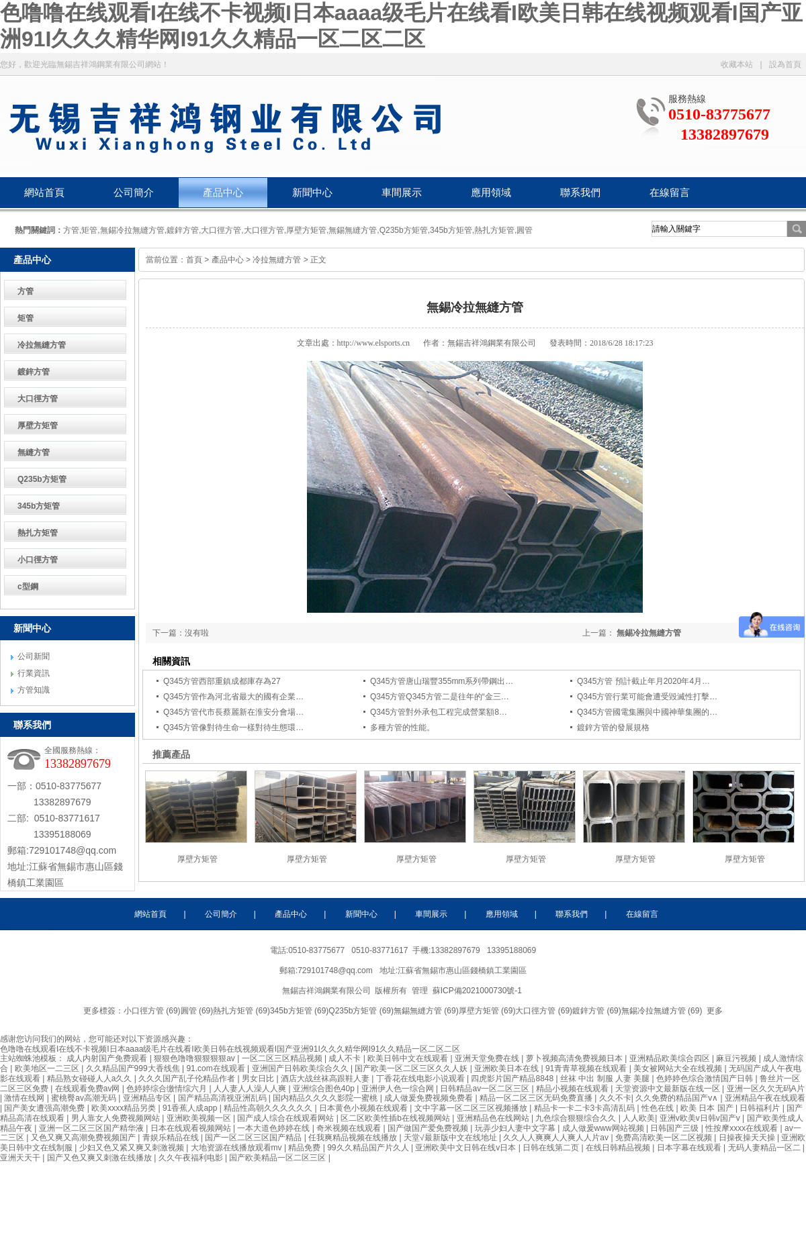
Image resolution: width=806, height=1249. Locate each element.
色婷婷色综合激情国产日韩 (705, 1078)
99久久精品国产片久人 (369, 1147)
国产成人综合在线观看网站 (286, 1118)
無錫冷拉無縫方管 (649, 633)
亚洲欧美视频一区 (200, 1118)
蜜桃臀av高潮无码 (84, 1098)
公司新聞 (33, 656)
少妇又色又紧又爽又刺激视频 (132, 1147)
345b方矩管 (38, 506)
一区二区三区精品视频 (283, 1058)
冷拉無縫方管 (41, 345)
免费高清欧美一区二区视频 (664, 1137)
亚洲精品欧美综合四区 (670, 1058)
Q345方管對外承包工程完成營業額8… (438, 712)
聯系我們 (580, 192)
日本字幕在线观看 (690, 1147)
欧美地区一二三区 (48, 1068)
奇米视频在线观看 (349, 1128)
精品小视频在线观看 (573, 1088)
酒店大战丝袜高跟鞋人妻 (326, 1078)
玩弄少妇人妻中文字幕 (516, 1128)
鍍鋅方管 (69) (596, 1010)
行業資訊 (33, 673)
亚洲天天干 (21, 1157)
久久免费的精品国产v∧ (677, 1098)
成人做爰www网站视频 (604, 1128)
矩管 (25, 318)
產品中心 (223, 192)
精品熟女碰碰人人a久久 (90, 1078)
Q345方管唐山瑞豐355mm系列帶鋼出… (441, 681)
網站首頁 (44, 192)
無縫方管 (33, 452)
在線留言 (670, 192)
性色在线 (658, 1108)
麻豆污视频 (737, 1058)
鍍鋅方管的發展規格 (613, 727)
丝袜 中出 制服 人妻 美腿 (606, 1078)
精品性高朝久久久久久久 (269, 1108)
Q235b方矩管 (41, 479)
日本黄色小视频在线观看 (364, 1108)
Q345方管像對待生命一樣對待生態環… (233, 727)
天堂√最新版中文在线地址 (451, 1137)
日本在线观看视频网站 (191, 1128)
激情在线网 (25, 1098)
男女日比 (259, 1078)
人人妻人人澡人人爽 (251, 1088)
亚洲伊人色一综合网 (398, 1088)
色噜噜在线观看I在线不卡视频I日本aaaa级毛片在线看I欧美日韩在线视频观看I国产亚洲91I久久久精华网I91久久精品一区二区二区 (230, 1049)
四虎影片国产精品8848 (513, 1078)
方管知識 (33, 690)
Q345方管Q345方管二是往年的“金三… (439, 696)
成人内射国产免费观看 (107, 1058)
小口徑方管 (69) (152, 1010)
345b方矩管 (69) (299, 1010)
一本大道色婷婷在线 (274, 1128)
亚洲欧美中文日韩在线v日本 (466, 1147)
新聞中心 (312, 192)
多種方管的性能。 (402, 727)
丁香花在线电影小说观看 (421, 1078)
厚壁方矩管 (37, 425)
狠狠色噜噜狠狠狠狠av (195, 1058)
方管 (25, 291)
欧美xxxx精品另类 (124, 1108)
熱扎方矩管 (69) (241, 1010)
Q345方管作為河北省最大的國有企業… (233, 696)
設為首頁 (785, 64)
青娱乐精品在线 (171, 1137)
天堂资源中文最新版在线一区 (668, 1088)
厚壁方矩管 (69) (487, 1010)
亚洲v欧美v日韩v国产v (701, 1118)
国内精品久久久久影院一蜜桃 (326, 1098)
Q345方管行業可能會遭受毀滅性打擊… (647, 696)
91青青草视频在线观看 (587, 1068)
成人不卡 (345, 1058)
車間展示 (402, 192)
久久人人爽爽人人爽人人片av (557, 1137)
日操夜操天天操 (748, 1137)
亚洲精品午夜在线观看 (765, 1098)
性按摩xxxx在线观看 (742, 1128)
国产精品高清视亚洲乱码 (223, 1098)
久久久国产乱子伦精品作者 (187, 1078)
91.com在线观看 (216, 1068)
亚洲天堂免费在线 (488, 1058)
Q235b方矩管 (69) (361, 1010)
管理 (420, 990)
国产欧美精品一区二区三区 (278, 1157)
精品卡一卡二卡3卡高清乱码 (585, 1108)
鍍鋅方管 (33, 372)
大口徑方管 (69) (543, 1010)
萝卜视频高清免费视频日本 (575, 1058)
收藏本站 (737, 64)
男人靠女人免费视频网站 (116, 1118)
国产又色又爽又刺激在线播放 (100, 1157)
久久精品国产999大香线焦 (134, 1068)
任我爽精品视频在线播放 (353, 1137)
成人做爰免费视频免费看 (429, 1098)
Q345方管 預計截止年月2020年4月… (643, 681)
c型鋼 (27, 586)
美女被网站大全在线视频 (678, 1068)
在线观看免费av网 (88, 1088)
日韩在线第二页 (552, 1147)
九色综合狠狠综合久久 (576, 1118)
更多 (715, 1010)
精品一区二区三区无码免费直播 (537, 1098)
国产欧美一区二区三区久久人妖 (412, 1068)
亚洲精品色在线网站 (494, 1118)
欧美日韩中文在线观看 (408, 1058)
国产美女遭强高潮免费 (45, 1108)
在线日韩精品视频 (619, 1147)
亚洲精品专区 (148, 1098)
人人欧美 (639, 1118)
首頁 (194, 259)
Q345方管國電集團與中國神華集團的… (647, 712)
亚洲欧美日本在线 (507, 1068)
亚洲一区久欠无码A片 (766, 1088)
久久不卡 (615, 1098)
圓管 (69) (197, 1010)
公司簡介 (134, 192)
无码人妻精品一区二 (765, 1147)
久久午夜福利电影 (192, 1157)
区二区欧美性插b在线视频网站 (396, 1118)
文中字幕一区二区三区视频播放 (471, 1108)
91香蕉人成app (191, 1108)
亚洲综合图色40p (325, 1088)
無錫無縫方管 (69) (426, 1010)
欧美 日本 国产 (707, 1108)
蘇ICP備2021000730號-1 (479, 990)
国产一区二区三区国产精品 (254, 1137)
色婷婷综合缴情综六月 (167, 1088)
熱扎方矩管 (37, 533)
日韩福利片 (761, 1108)
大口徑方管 (37, 398)
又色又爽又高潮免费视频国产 (84, 1137)
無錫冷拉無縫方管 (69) (662, 1010)
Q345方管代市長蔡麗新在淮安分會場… (233, 712)
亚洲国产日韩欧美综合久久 (301, 1068)
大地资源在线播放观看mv (237, 1147)
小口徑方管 (37, 559)
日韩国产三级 (675, 1128)
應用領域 (491, 192)
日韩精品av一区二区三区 (485, 1088)
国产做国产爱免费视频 (429, 1128)
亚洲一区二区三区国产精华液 (92, 1128)
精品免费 (305, 1147)
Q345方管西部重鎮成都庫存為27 (222, 681)
